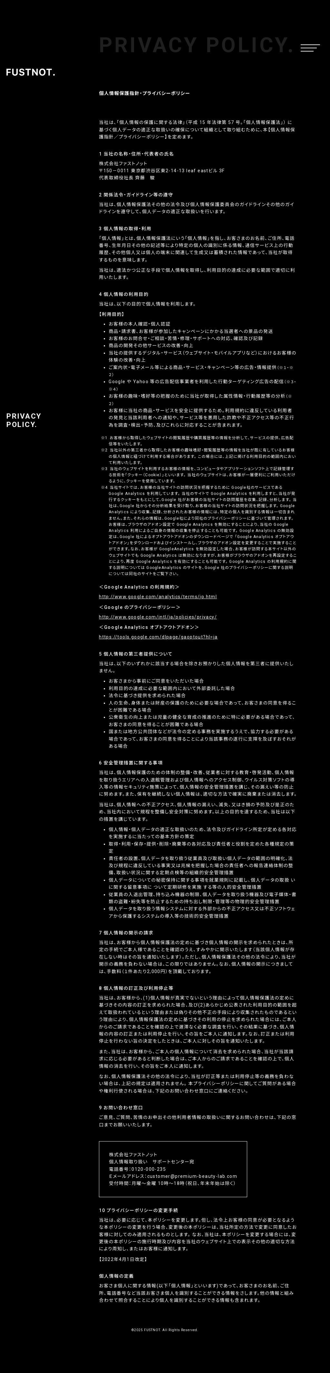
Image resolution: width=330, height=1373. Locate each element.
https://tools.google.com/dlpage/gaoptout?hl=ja (158, 636)
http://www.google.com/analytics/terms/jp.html (158, 596)
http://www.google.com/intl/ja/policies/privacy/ (158, 617)
